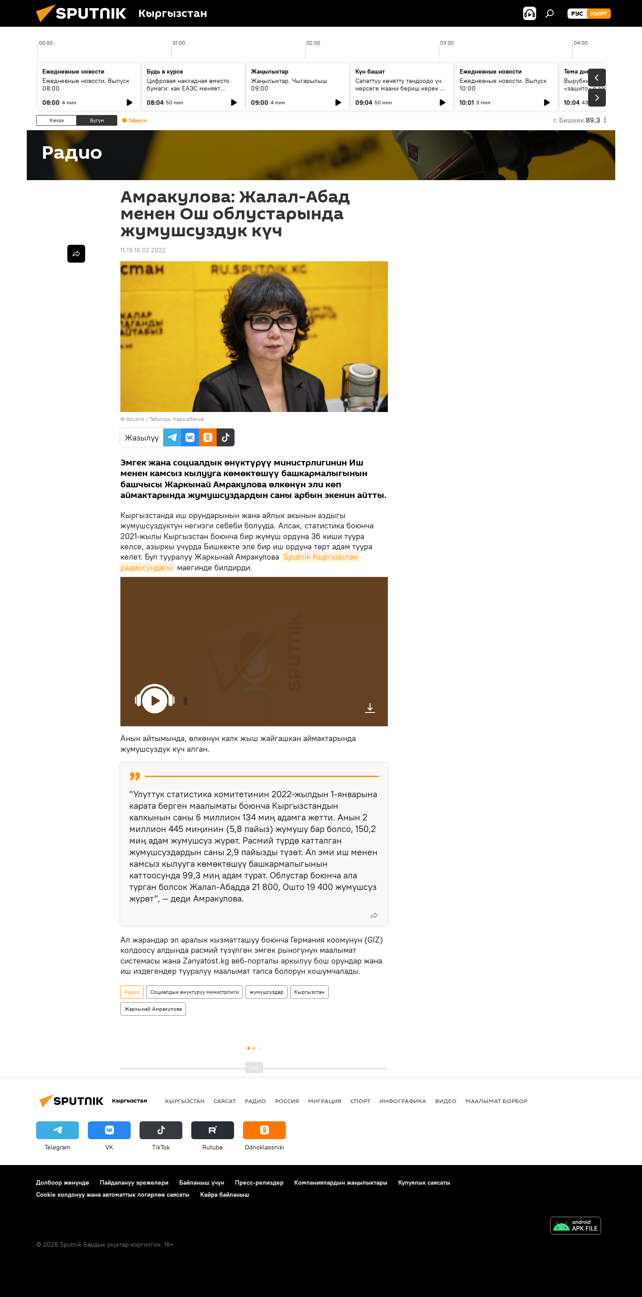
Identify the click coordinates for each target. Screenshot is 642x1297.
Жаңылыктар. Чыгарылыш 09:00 (289, 84)
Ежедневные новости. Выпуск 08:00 (85, 84)
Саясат (225, 1101)
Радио (132, 991)
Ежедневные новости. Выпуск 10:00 (503, 84)
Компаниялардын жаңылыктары (340, 1182)
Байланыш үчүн (201, 1182)
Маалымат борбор (496, 1101)
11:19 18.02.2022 (143, 250)
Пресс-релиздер (259, 1182)
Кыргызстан (309, 991)
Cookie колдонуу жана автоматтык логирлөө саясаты (112, 1194)
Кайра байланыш (224, 1194)
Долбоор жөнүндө (62, 1182)
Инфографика (402, 1101)
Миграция (325, 1101)
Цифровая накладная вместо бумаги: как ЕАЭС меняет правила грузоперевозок (188, 88)
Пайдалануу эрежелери (134, 1182)
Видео (446, 1101)
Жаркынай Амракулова (153, 1008)
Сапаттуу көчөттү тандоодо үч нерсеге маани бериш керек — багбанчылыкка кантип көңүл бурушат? (399, 92)
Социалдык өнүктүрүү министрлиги (194, 991)
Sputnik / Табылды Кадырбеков (165, 419)
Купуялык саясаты (424, 1182)
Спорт (360, 1101)
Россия (287, 1101)
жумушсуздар (267, 991)
